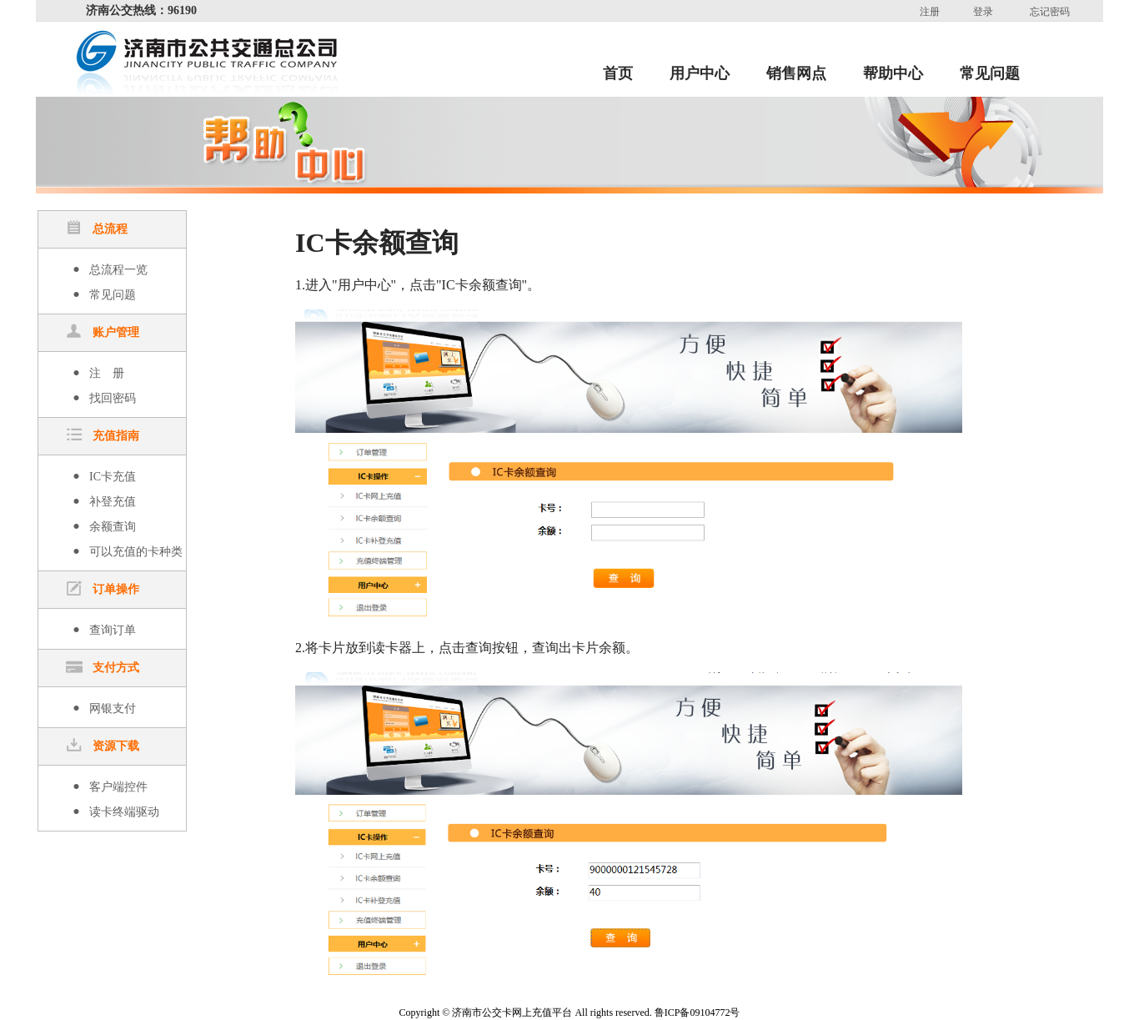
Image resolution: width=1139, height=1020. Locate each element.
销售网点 (796, 73)
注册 (930, 12)
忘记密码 (1050, 12)
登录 (983, 12)
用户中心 (700, 73)
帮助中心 (893, 73)
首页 (618, 73)
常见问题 (990, 73)
